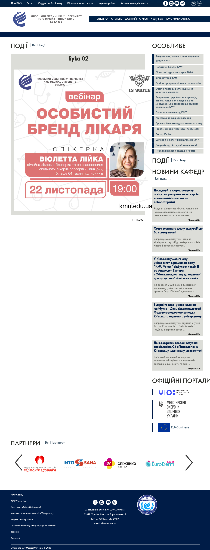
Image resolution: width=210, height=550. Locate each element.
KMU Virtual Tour (19, 501)
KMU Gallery (17, 495)
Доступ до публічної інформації (26, 507)
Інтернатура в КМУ (167, 78)
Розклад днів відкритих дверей (173, 118)
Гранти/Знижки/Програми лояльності (177, 129)
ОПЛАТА (116, 19)
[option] (43, 462)
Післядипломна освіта (80, 3)
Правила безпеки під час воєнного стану (179, 123)
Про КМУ (16, 3)
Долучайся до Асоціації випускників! (176, 145)
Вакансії (15, 532)
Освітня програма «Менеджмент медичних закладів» (174, 91)
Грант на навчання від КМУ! (171, 112)
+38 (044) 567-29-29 (109, 519)
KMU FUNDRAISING (178, 19)
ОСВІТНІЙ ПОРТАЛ (136, 19)
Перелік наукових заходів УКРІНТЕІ (176, 151)
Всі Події (38, 45)
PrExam (68, 8)
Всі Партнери (55, 442)
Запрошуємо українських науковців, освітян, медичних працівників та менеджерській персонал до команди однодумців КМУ (177, 102)
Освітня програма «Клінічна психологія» (178, 83)
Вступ (30, 3)
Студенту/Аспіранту (50, 3)
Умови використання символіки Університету (32, 513)
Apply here (157, 19)
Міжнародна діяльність (134, 3)
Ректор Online (163, 134)
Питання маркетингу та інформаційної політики (33, 526)
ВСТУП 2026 (163, 61)
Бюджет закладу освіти (22, 519)
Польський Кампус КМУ (25, 8)
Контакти (15, 538)
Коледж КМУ (51, 8)
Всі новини (163, 179)
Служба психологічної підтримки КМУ (177, 140)
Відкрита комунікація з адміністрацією (177, 56)
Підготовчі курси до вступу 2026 (174, 72)
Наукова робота (107, 3)
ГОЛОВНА (102, 19)
